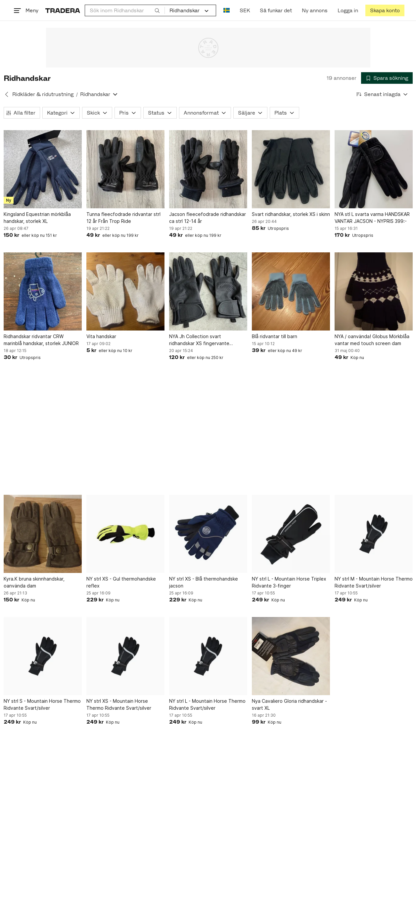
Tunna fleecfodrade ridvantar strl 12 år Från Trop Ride (123, 217)
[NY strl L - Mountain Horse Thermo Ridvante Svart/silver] (208, 656)
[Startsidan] (62, 10)
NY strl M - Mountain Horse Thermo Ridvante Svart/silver (374, 582)
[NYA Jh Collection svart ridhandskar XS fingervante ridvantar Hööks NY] (208, 291)
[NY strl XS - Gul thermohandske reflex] (125, 534)
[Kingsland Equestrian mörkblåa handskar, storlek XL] (43, 169)
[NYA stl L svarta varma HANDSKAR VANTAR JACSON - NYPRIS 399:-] (374, 169)
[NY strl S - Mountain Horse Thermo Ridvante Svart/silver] (43, 656)
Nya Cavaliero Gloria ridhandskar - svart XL (289, 704)
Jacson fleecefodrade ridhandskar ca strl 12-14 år (207, 217)
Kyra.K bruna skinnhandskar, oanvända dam (34, 582)
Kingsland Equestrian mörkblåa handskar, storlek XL (37, 217)
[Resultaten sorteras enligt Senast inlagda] (382, 94)
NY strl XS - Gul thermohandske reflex (121, 582)
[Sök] (157, 10)
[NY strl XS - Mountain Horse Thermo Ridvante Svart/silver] (125, 656)
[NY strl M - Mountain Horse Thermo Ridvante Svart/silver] (374, 534)
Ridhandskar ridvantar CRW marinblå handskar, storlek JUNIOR (41, 339)
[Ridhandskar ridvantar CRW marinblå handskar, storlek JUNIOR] (43, 291)
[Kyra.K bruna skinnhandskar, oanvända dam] (43, 534)
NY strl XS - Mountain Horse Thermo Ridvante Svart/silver (118, 704)
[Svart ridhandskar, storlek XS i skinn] (291, 169)
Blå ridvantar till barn (274, 336)
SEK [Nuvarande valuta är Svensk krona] (245, 10)
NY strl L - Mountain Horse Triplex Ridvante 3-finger (289, 582)
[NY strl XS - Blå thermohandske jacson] (208, 534)
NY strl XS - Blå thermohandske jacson (203, 582)
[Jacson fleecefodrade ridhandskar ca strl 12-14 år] (208, 169)
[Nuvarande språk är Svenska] (226, 10)
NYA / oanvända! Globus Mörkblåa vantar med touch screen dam (372, 339)
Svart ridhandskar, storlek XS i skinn (291, 214)
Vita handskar (101, 336)
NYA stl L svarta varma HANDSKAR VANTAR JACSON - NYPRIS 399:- (372, 217)
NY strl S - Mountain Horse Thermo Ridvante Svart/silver (42, 704)
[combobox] (124, 10)
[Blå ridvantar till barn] (291, 291)
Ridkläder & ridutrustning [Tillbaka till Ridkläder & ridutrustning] (42, 94)
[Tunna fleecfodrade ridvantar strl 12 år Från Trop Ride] (125, 169)
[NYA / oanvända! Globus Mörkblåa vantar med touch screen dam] (374, 291)
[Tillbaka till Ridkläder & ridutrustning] (6, 94)
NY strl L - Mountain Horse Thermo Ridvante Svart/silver (207, 704)
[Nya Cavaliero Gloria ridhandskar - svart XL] (291, 656)
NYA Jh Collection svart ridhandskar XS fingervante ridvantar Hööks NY (199, 340)
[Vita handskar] (125, 291)
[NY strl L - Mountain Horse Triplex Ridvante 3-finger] (291, 534)
